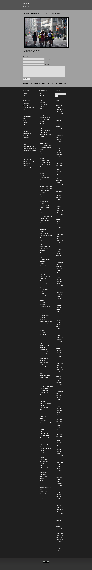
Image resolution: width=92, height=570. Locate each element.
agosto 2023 (59, 167)
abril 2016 (58, 354)
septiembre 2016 (59, 343)
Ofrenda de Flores (44, 390)
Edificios (42, 222)
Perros (41, 418)
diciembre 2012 (59, 429)
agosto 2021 (59, 217)
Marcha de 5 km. (44, 347)
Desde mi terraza (44, 214)
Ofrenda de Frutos (44, 392)
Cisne (41, 181)
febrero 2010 (59, 503)
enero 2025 (58, 131)
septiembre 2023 (59, 165)
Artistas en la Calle (44, 119)
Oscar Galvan (27, 142)
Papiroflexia (42, 401)
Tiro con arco (43, 483)
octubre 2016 (59, 341)
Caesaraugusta (43, 151)
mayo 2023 (58, 174)
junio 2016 (58, 350)
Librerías (42, 330)
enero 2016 (58, 361)
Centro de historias (44, 177)
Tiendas (42, 480)
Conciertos (42, 192)
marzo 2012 (58, 449)
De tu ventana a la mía (45, 203)
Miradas (26, 122)
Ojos (41, 394)
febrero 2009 (59, 528)
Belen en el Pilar (44, 132)
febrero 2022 (59, 204)
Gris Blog (26, 165)
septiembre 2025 (59, 113)
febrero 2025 (59, 128)
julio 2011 (58, 466)
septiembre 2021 (59, 214)
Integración (42, 317)
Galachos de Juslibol (44, 285)
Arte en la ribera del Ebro (45, 113)
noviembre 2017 (59, 313)
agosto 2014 (59, 397)
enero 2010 (58, 505)
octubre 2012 (59, 434)
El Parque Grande (44, 224)
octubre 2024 (59, 137)
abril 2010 (58, 498)
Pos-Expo (42, 429)
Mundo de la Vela (44, 371)
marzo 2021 (58, 227)
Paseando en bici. (44, 407)
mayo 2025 (58, 122)
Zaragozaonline (27, 124)
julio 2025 (58, 118)
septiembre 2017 (59, 318)
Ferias (41, 257)
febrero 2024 (59, 154)
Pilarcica (26, 157)
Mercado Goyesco (44, 360)
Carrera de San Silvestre (45, 169)
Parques (42, 405)
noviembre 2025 (59, 109)
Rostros (42, 463)
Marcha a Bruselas (44, 345)
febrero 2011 (59, 477)
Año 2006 (42, 106)
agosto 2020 (59, 242)
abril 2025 (58, 124)
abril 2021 (58, 225)
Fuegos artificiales (44, 280)
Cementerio (42, 173)
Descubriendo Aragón (29, 139)
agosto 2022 (59, 191)
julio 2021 (58, 219)
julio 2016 (58, 348)
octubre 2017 (59, 316)
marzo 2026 (58, 103)
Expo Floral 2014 (44, 240)
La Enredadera (27, 163)
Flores (41, 272)
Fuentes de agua (44, 283)
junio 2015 (58, 376)
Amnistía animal (43, 104)
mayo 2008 (58, 548)
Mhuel (41, 364)
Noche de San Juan (44, 388)
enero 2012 (58, 453)
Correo (25, 93)
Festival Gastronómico (45, 259)
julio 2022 (58, 193)
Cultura (41, 197)
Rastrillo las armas (44, 444)
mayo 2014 (58, 404)
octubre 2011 (59, 460)
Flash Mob (42, 270)
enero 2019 (58, 283)
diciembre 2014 (59, 389)
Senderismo (43, 474)
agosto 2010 (59, 490)
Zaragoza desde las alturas (46, 495)
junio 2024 (58, 146)
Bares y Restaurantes (45, 130)
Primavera (42, 431)
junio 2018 (58, 298)
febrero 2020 (59, 255)
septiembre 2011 (59, 462)
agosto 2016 (59, 346)
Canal (41, 156)
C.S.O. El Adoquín (44, 143)
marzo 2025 (58, 126)
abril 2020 (58, 251)
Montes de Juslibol (44, 366)
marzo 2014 (58, 408)
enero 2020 (58, 257)
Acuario (42, 100)
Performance (43, 416)
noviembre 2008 (59, 535)
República (42, 452)
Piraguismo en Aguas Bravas (46, 422)
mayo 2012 (58, 445)
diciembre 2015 (59, 363)
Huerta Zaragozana (44, 315)
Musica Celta (43, 381)
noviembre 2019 (59, 262)
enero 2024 (58, 156)
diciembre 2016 (59, 337)
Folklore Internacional (45, 276)
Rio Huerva (42, 457)
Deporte (42, 212)
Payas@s (42, 414)
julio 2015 (58, 374)
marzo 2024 (58, 152)
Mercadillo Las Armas (45, 356)
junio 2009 (58, 520)
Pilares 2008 (43, 420)
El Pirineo (42, 227)
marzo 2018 (58, 305)
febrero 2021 (59, 229)
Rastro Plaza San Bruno (45, 448)
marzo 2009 (58, 526)
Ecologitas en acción (44, 220)
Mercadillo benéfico (44, 351)
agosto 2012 (59, 438)
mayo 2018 (58, 300)
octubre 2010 (59, 485)
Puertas (42, 440)
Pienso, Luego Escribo (29, 118)
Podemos (42, 427)
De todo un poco (44, 201)
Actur (41, 98)
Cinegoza (26, 109)
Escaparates (43, 229)
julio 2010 (58, 492)
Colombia (26, 137)
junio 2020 (58, 247)
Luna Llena (42, 332)
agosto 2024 (59, 141)
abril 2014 (58, 406)
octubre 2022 (59, 186)
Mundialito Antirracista (45, 369)
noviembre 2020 (59, 236)
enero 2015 (58, 386)
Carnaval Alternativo (44, 160)
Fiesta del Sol (43, 263)
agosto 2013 (59, 423)
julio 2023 (58, 169)
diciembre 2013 (59, 414)
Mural (41, 373)
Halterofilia (42, 304)
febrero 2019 (59, 281)
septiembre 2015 (59, 369)
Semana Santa (43, 472)
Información (27, 95)
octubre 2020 (59, 238)
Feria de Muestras (44, 252)
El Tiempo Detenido (28, 170)
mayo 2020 (58, 249)
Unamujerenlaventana (29, 146)
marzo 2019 (58, 279)
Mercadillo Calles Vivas (45, 354)
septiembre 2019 (59, 266)
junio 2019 (58, 272)
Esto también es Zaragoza (46, 235)
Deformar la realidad (44, 207)
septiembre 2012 (59, 436)
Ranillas (42, 442)
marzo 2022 (58, 202)
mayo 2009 (58, 522)
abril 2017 (58, 328)
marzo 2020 (58, 253)
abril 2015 (58, 380)
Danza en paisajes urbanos (46, 199)
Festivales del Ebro (44, 261)
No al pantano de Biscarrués (46, 386)
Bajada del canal (44, 128)
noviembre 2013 (59, 417)
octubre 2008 (59, 537)
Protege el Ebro (27, 116)
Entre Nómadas (27, 127)
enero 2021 (58, 232)
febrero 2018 (59, 307)
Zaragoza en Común (44, 498)
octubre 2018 (59, 290)
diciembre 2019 (59, 260)
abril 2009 (58, 524)
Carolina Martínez (28, 133)
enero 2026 (58, 107)
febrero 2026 (59, 105)
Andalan (26, 152)
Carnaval (42, 158)
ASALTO (42, 123)
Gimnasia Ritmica (44, 295)
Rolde (25, 144)
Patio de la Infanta (44, 409)
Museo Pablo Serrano (45, 375)
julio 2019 (58, 270)
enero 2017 (58, 335)
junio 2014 (58, 402)
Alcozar (26, 105)
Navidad (42, 384)
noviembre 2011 (59, 457)
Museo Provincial (44, 377)
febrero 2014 (59, 410)
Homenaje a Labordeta (45, 306)
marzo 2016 (58, 356)
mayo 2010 (58, 496)
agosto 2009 (59, 516)
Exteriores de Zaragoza (45, 242)
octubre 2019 (59, 264)
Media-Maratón (32, 51)
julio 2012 (58, 440)
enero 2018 (58, 309)
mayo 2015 (58, 378)
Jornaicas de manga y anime (46, 321)
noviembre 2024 (59, 135)
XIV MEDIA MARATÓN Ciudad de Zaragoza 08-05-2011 (41, 14)
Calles (41, 153)
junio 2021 (58, 221)
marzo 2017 (58, 331)
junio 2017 (58, 324)
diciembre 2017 (59, 311)
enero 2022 (58, 206)
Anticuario (42, 108)
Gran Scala (42, 302)
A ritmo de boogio (28, 114)
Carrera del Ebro (44, 171)
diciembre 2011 (59, 455)
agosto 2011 (59, 464)
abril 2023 (58, 176)
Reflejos (42, 450)
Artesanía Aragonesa (45, 117)
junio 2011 (58, 468)
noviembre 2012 (59, 432)
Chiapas (42, 179)
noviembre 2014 (59, 391)
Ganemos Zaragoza (44, 289)
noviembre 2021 (59, 210)
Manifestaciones (43, 341)
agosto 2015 (59, 371)
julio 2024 (58, 143)
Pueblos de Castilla (44, 435)
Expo (41, 237)
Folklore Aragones (44, 274)
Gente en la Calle (44, 293)
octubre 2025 (59, 111)
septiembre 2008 (59, 539)
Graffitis (42, 300)
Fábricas (42, 244)
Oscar (25, 154)
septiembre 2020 (59, 240)
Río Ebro (42, 455)
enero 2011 (58, 479)
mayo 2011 (58, 470)
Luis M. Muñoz (27, 159)
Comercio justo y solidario (46, 186)
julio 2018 (58, 296)
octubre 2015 (59, 367)
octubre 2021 (59, 212)
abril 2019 (58, 277)
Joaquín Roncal (43, 319)
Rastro (41, 446)
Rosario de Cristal (44, 461)
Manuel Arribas (27, 129)
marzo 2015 (58, 382)
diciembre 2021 (59, 208)
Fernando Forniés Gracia (30, 148)
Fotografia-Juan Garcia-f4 (30, 150)
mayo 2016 (58, 352)
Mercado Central (44, 358)
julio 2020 (58, 245)
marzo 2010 (58, 500)
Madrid (41, 336)
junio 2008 (58, 546)
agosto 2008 (59, 541)
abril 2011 (58, 473)
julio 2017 (58, 322)
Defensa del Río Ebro (45, 205)
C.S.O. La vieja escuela (45, 145)
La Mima (26, 131)
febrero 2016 (59, 359)
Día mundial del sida (44, 218)
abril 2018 (58, 303)
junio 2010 (58, 494)
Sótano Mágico (43, 476)
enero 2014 (58, 412)
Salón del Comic (44, 470)
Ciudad (41, 184)
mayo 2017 (58, 326)
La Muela (42, 328)
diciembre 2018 (59, 285)
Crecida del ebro (44, 194)
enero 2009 (58, 531)
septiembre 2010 (59, 488)
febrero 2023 (59, 180)
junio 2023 (58, 171)
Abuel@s (42, 95)
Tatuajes (42, 478)
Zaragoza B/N (43, 493)
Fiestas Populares (44, 267)
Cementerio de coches (45, 175)
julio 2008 (58, 543)
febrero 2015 (59, 384)
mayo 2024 (58, 148)
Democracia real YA (44, 209)
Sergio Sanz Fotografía (29, 167)
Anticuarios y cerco (44, 110)
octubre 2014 (59, 393)
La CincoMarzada (44, 323)
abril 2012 (58, 447)
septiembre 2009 (59, 513)
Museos (42, 379)
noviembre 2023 (59, 161)
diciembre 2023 (59, 159)
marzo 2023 (58, 178)
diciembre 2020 (59, 234)
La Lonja (42, 326)
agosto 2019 (59, 268)
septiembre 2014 (59, 395)
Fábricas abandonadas (45, 246)
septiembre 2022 (59, 189)
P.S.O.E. (42, 397)
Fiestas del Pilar (43, 265)
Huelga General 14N (44, 313)
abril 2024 (58, 150)
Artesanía (42, 115)
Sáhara (41, 465)
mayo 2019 (58, 275)
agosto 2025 (59, 115)
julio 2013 (58, 425)
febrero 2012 (59, 451)
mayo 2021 (58, 223)
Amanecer (42, 102)
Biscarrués (42, 138)
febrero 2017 (59, 333)
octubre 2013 (59, 419)
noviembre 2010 (59, 483)
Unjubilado (26, 103)
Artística (42, 121)
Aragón (26, 135)
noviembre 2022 (59, 184)
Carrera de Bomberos (45, 164)
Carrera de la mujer (44, 166)
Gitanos (42, 298)
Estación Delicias (44, 233)
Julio (25, 120)
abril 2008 (58, 550)
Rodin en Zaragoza (44, 459)
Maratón (42, 343)
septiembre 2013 (59, 421)
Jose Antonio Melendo (29, 107)
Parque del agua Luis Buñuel (46, 403)
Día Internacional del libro (46, 216)
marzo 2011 (58, 475)
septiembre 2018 (59, 292)
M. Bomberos (43, 334)
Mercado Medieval (44, 362)
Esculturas (42, 231)
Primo (26, 3)
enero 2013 (58, 427)
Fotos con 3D (43, 278)
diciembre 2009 (59, 507)
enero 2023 (58, 182)
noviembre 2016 (59, 339)
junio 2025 (58, 120)
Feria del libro (43, 255)
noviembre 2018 (59, 288)
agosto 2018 (59, 294)
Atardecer (42, 126)
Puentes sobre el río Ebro (46, 437)
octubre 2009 (59, 511)
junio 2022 (58, 195)
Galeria (41, 287)
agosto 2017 (59, 320)
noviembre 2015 (59, 365)
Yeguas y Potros (43, 491)
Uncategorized (43, 485)
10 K (41, 93)
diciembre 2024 (59, 133)
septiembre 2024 (59, 139)
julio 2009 (58, 518)
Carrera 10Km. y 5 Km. (45, 162)
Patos (41, 412)
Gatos (41, 291)
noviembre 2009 (59, 509)
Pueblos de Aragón (44, 433)
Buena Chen (43, 141)
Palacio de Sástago (44, 399)
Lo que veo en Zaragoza (29, 161)
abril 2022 (58, 199)
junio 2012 (58, 442)
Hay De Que (27, 111)
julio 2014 (58, 399)
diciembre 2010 (59, 481)
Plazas (41, 424)
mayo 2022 (58, 197)
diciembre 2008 (59, 533)
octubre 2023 (59, 163)
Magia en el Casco (44, 338)
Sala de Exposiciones (45, 467)
